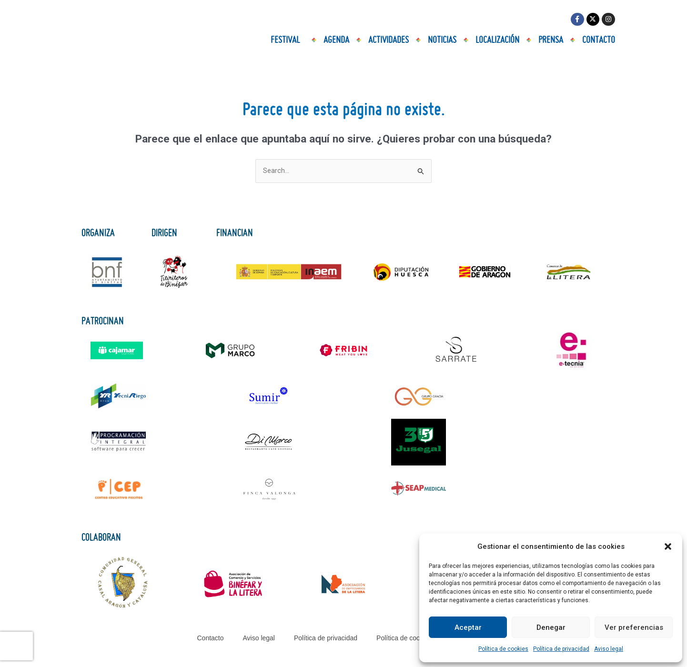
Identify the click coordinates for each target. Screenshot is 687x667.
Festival (287, 40)
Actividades (388, 40)
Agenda (336, 40)
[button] (668, 546)
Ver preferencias (634, 627)
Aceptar (468, 627)
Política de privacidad (561, 649)
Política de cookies (503, 649)
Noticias (442, 40)
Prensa (550, 40)
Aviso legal (608, 649)
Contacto (598, 40)
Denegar (551, 627)
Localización (497, 40)
